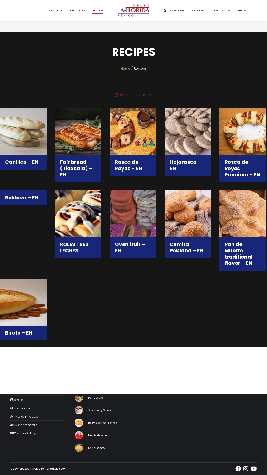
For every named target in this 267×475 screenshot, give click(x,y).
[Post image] (79, 397)
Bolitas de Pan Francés (102, 423)
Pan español (96, 398)
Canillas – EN (22, 162)
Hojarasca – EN (185, 165)
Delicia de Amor (98, 435)
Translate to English (24, 433)
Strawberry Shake (99, 410)
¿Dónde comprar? (23, 425)
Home (125, 68)
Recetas (17, 400)
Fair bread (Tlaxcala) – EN (76, 168)
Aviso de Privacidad (24, 416)
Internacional (20, 408)
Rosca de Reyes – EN (128, 165)
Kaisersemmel (97, 448)
